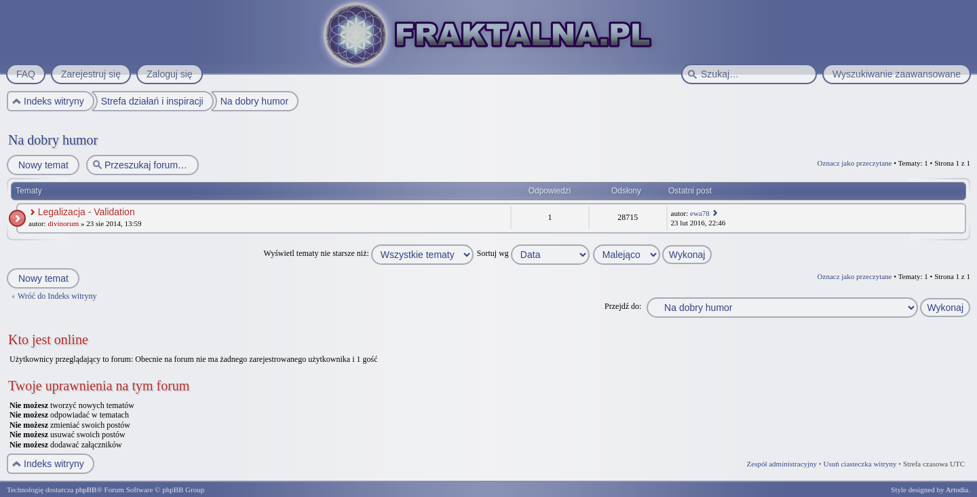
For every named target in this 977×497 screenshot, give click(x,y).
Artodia (957, 489)
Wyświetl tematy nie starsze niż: (369, 253)
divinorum (63, 223)
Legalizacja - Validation (86, 211)
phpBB (85, 489)
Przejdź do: (623, 306)
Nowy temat (43, 165)
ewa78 (700, 213)
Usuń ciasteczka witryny (859, 464)
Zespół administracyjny (782, 464)
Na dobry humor (53, 139)
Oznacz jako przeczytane (855, 163)
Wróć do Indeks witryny (57, 296)
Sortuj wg (533, 253)
